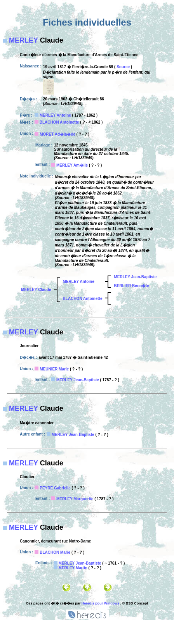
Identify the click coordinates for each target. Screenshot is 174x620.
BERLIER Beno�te (131, 286)
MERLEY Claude (36, 290)
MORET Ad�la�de (57, 134)
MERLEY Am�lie (72, 165)
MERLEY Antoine (55, 115)
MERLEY (23, 40)
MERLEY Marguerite (74, 499)
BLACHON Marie (55, 552)
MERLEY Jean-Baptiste (135, 277)
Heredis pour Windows (100, 603)
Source (123, 67)
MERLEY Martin (73, 568)
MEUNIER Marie (54, 369)
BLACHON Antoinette (59, 122)
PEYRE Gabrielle (55, 488)
